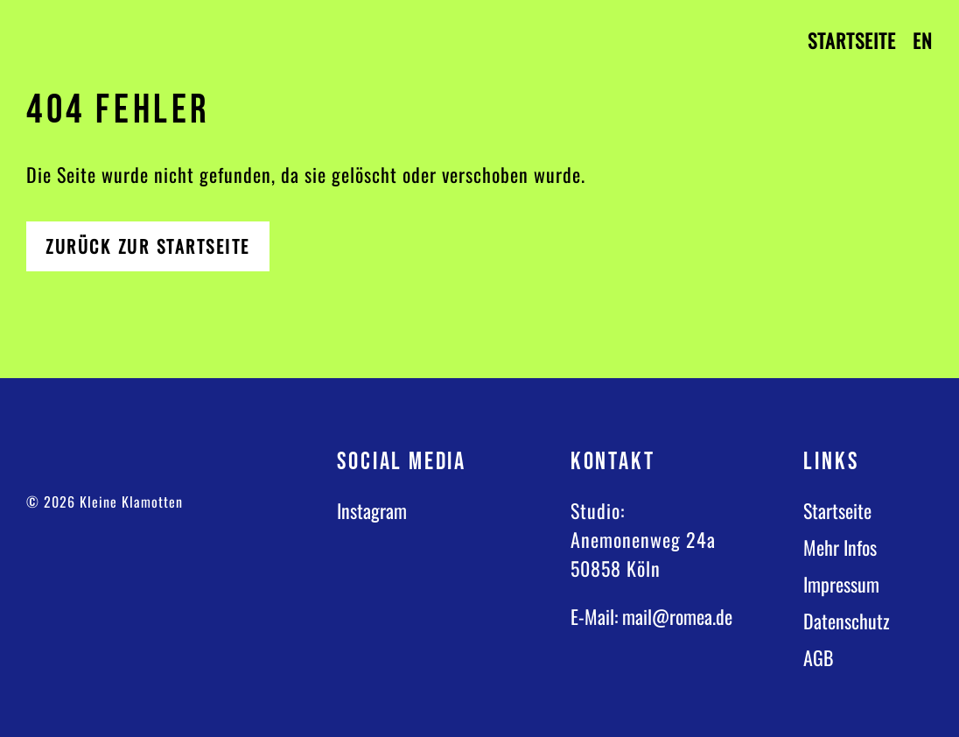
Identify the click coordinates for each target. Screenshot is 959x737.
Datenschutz (846, 621)
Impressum (841, 584)
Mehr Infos (840, 547)
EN (923, 40)
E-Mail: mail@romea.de (651, 616)
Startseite (852, 40)
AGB (818, 657)
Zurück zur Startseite (148, 246)
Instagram (372, 510)
